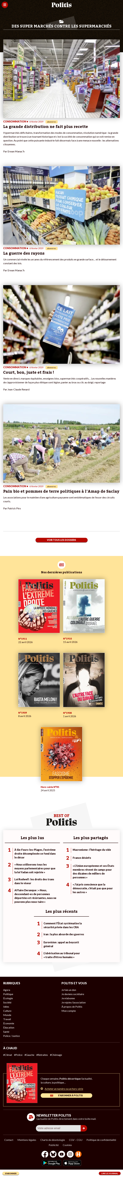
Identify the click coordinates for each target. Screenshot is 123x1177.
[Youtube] (61, 1154)
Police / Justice (11, 1035)
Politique (8, 994)
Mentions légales (26, 1139)
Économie (8, 1023)
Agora (6, 989)
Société (7, 1002)
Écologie (8, 998)
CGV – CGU (75, 1139)
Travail (7, 1019)
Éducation (8, 1027)
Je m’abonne (68, 998)
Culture (7, 1010)
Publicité (54, 1144)
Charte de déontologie (52, 1139)
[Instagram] (70, 1154)
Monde (7, 1014)
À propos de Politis (72, 1006)
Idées (6, 1006)
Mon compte (69, 1010)
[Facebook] (44, 1154)
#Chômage (56, 1054)
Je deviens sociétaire (73, 994)
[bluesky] (53, 1154)
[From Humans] (78, 1154)
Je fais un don (69, 989)
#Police (18, 1054)
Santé (6, 1031)
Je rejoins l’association (74, 1002)
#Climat (7, 1054)
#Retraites (42, 1054)
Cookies (67, 1144)
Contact (8, 1139)
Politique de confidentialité (101, 1139)
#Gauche (29, 1054)
